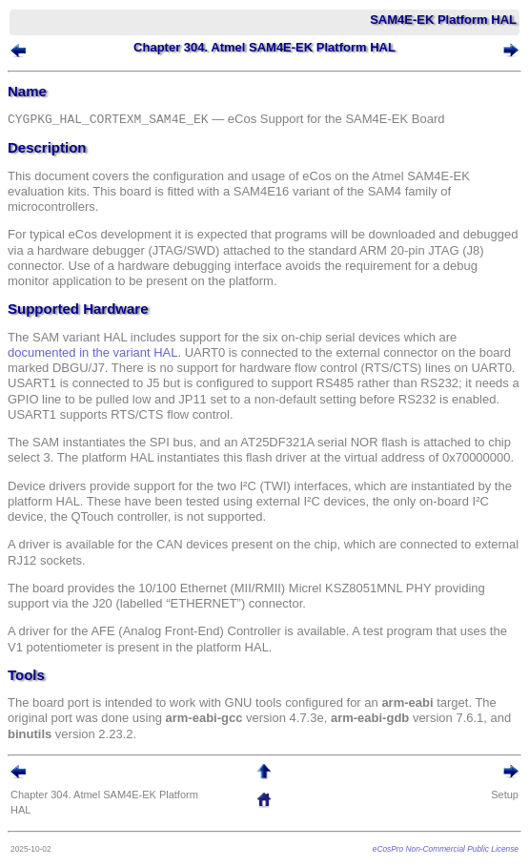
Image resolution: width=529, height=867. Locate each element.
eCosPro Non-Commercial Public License (446, 849)
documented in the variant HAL (93, 352)
